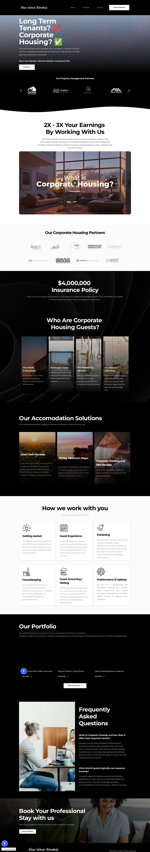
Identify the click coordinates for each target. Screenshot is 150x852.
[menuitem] (73, 7)
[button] (4, 843)
